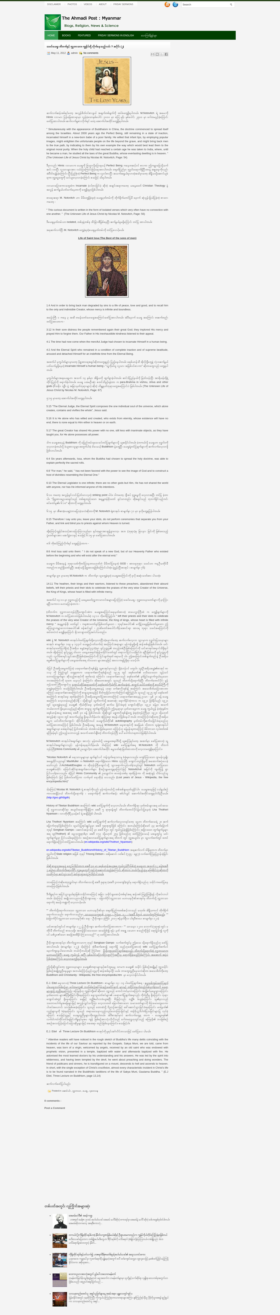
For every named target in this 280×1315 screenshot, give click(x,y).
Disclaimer (54, 4)
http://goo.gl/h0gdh (58, 797)
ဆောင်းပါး (66, 1091)
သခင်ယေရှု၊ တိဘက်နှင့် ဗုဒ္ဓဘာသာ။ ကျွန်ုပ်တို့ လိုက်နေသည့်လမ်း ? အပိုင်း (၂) (85, 46)
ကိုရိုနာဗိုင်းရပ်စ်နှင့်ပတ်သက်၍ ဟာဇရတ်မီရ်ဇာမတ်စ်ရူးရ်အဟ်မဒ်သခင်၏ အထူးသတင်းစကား (107, 1254)
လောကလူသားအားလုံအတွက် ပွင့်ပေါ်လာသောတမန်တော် (92, 1274)
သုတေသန (93, 1091)
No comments (91, 53)
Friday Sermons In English (116, 35)
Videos (88, 4)
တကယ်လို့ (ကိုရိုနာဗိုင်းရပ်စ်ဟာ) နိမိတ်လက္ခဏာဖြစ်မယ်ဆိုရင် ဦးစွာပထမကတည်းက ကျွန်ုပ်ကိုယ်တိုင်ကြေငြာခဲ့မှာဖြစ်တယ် (118, 1235)
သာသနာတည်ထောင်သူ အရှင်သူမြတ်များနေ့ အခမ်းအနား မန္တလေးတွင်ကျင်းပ (100, 1293)
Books (66, 35)
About (103, 4)
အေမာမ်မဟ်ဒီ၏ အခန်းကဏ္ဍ (80, 1215)
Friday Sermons (123, 4)
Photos (72, 4)
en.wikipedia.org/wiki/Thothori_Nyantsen (108, 841)
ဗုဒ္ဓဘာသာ (77, 1091)
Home (51, 35)
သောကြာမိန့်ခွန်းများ (149, 35)
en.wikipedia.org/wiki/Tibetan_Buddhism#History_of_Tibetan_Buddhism (87, 849)
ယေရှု (85, 1091)
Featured (84, 35)
